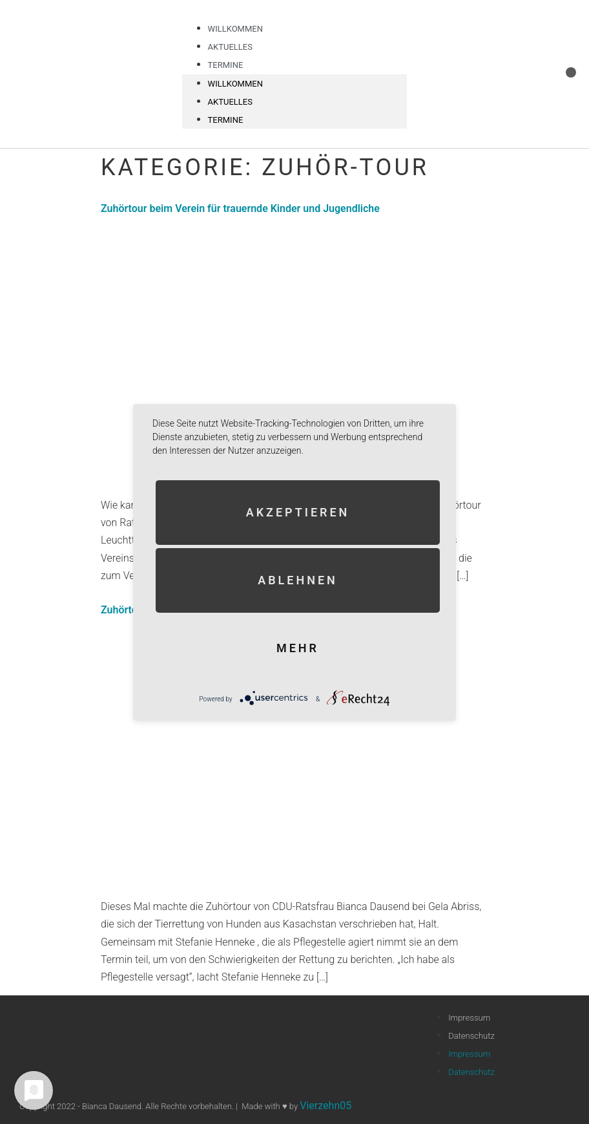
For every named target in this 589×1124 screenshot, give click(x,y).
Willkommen (235, 84)
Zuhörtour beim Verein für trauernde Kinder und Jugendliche (240, 208)
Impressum (469, 1018)
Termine (225, 65)
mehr (297, 647)
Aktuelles (230, 102)
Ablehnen (298, 579)
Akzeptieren (298, 511)
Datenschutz (471, 1036)
